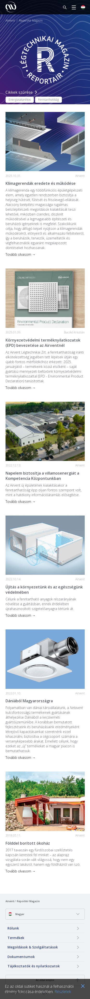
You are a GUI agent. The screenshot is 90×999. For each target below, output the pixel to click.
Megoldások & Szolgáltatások (32, 947)
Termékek (15, 937)
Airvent (10, 20)
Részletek (62, 991)
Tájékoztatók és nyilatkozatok (33, 966)
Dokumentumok (21, 956)
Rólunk (13, 928)
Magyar (16, 914)
